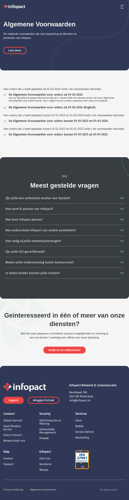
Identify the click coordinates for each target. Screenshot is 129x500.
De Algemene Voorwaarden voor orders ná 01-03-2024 (46, 94)
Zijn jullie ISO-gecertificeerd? (25, 252)
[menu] (122, 6)
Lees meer (14, 50)
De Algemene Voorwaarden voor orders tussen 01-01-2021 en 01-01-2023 (58, 134)
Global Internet (12, 420)
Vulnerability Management (47, 431)
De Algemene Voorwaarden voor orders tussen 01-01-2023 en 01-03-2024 (58, 121)
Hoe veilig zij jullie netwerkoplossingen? (33, 241)
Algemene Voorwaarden (43, 489)
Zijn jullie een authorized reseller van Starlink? (37, 198)
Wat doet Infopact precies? (24, 219)
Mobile (79, 426)
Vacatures (45, 464)
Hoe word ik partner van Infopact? (29, 209)
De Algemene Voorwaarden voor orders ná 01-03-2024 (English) (52, 107)
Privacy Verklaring (13, 489)
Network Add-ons (14, 440)
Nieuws (43, 469)
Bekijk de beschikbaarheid (64, 350)
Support (13, 400)
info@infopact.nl (79, 400)
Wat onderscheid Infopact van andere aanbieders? (40, 230)
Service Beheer (84, 431)
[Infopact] (14, 6)
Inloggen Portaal (43, 400)
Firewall (44, 438)
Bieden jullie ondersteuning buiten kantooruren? (39, 262)
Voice (78, 420)
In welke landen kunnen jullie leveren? (32, 273)
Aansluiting (82, 437)
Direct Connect (12, 435)
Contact (8, 458)
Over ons (44, 458)
